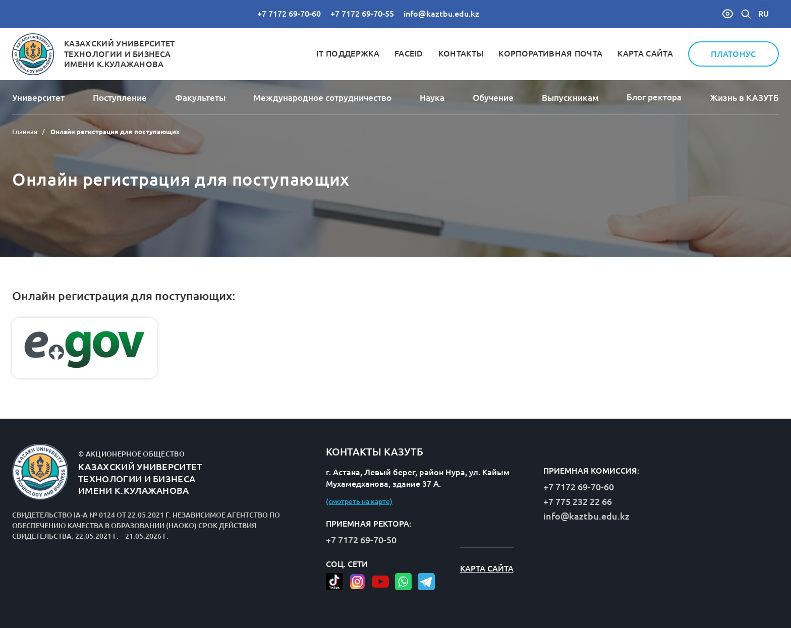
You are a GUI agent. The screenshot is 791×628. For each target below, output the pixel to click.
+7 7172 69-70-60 (289, 13)
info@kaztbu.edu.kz (441, 13)
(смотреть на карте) (359, 501)
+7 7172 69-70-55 (362, 13)
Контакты (461, 53)
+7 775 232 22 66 (577, 501)
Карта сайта (645, 53)
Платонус (733, 54)
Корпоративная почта (550, 53)
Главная (24, 131)
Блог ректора (654, 97)
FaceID (408, 53)
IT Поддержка (347, 53)
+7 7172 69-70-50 (361, 540)
